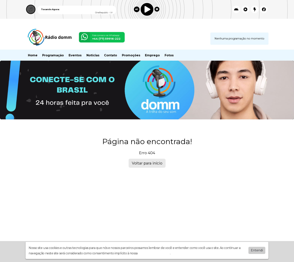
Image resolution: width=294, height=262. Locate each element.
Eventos (75, 55)
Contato (110, 55)
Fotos (169, 55)
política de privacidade (154, 253)
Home (33, 55)
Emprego (152, 55)
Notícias (92, 55)
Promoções (131, 55)
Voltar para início (147, 163)
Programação (53, 55)
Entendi (257, 250)
